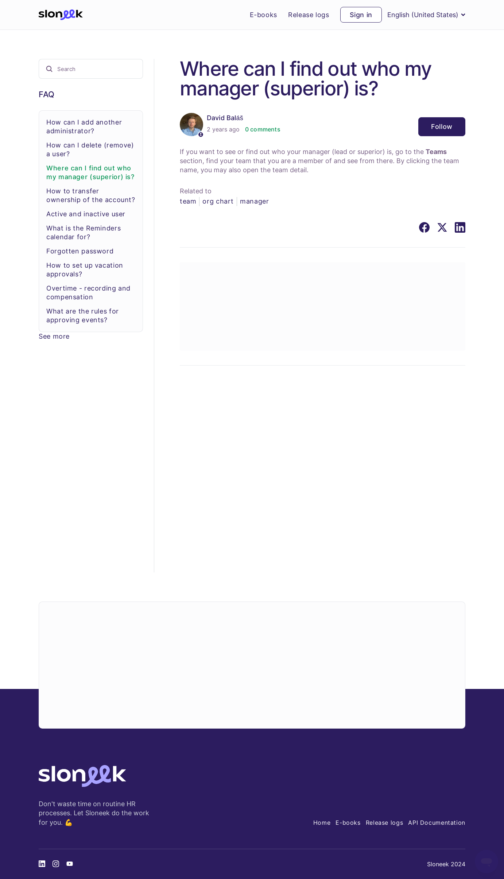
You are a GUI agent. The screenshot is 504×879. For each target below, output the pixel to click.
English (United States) (426, 15)
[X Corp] (442, 227)
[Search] (91, 69)
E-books (263, 15)
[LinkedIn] (460, 227)
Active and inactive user (85, 214)
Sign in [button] (361, 15)
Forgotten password (79, 251)
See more (54, 336)
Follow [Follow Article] (442, 126)
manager (254, 201)
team (188, 201)
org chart (218, 201)
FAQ (47, 94)
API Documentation (436, 822)
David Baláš (225, 118)
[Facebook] (424, 227)
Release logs (308, 15)
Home (322, 822)
